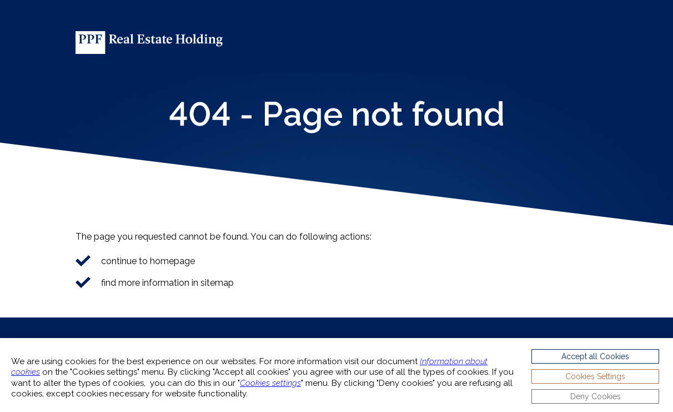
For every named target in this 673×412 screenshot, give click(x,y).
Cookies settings (270, 383)
